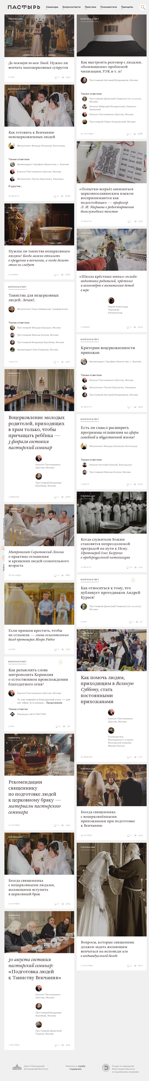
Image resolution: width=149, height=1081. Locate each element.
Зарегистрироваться (4, 528)
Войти (4, 567)
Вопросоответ (21, 88)
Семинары (18, 375)
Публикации (19, 19)
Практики (88, 235)
